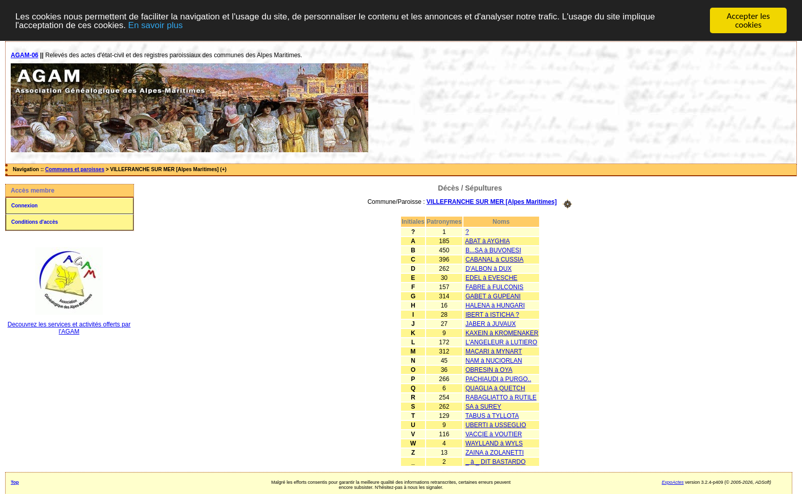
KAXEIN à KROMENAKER (502, 332)
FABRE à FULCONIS (494, 286)
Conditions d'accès (34, 222)
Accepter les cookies (748, 20)
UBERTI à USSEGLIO (495, 424)
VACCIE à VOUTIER (493, 433)
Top (15, 481)
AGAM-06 (24, 55)
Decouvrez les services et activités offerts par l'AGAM (69, 328)
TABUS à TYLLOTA (492, 415)
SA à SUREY (483, 406)
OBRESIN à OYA (489, 369)
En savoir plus (155, 25)
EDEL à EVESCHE (491, 277)
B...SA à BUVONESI (493, 249)
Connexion (24, 205)
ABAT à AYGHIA (487, 240)
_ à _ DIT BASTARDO (495, 461)
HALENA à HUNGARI (495, 305)
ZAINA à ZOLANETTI (494, 452)
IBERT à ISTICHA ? (492, 314)
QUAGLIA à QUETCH (495, 387)
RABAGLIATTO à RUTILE (501, 397)
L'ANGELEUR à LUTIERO (501, 341)
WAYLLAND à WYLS (494, 442)
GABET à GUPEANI (493, 295)
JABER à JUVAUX (490, 323)
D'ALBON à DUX (488, 268)
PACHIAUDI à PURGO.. (498, 378)
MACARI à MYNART (493, 351)
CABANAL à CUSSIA (494, 259)
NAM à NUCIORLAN (493, 360)
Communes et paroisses (74, 169)
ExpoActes (673, 481)
